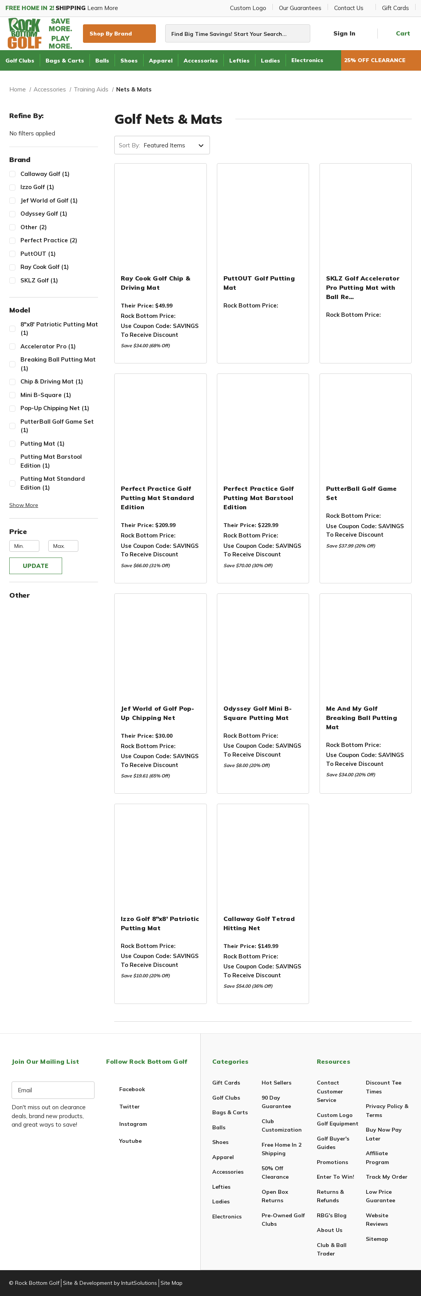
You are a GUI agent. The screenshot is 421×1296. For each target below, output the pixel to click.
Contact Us (351, 8)
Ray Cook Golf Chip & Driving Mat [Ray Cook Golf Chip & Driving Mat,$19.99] (155, 282)
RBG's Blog (332, 1215)
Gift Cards (395, 8)
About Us (329, 1230)
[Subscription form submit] (88, 1090)
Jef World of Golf (59, 200)
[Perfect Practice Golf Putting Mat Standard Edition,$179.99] (160, 427)
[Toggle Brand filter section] (53, 159)
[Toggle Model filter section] (53, 310)
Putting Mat (59, 443)
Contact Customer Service (330, 1091)
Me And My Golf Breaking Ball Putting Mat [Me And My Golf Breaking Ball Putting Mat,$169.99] (361, 718)
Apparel (160, 60)
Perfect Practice (59, 240)
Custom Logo (248, 8)
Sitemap (377, 1238)
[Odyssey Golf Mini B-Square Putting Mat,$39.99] (263, 647)
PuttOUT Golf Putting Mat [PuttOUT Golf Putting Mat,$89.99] (259, 282)
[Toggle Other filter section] (53, 595)
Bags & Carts (65, 60)
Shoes (129, 60)
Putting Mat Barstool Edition (59, 461)
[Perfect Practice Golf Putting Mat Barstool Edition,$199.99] (263, 427)
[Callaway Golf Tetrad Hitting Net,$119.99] (263, 857)
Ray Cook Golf (59, 267)
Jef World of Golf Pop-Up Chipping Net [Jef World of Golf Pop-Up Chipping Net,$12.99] (157, 713)
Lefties (239, 60)
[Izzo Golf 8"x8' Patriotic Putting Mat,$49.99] (160, 857)
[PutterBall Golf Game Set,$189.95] (366, 427)
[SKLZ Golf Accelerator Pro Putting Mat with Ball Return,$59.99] (366, 217)
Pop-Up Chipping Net (59, 408)
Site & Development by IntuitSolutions (110, 1282)
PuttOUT (59, 254)
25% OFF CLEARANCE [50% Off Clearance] (381, 60)
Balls (102, 60)
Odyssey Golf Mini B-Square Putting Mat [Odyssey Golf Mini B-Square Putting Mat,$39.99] (257, 713)
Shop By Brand (119, 33)
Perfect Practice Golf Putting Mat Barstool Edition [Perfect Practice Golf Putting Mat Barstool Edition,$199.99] (258, 498)
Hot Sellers (276, 1082)
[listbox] (176, 145)
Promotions (332, 1162)
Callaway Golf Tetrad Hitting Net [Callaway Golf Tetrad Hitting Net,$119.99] (259, 923)
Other (59, 227)
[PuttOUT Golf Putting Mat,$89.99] (263, 217)
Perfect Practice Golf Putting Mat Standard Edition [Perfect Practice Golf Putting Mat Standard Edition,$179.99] (157, 498)
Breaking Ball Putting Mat (59, 364)
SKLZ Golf (59, 280)
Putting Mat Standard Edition (59, 483)
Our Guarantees (300, 8)
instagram (133, 1123)
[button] (53, 505)
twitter (129, 1106)
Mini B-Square (59, 395)
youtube (130, 1140)
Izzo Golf (59, 187)
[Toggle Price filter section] (53, 531)
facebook (132, 1089)
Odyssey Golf (59, 214)
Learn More (64, 8)
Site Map (172, 1282)
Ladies (270, 60)
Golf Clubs (19, 60)
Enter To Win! (335, 1176)
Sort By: (129, 145)
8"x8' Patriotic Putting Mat (59, 329)
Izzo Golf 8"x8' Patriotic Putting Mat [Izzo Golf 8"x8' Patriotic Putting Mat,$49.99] (160, 923)
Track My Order (386, 1176)
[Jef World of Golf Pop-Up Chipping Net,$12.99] (160, 647)
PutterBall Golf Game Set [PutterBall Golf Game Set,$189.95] (361, 493)
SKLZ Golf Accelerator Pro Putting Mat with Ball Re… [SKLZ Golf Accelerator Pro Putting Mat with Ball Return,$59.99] (362, 287)
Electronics (307, 60)
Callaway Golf (59, 174)
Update (35, 565)
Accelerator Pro (59, 346)
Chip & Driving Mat (59, 381)
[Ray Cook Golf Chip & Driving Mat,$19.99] (160, 217)
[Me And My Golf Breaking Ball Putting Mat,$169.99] (366, 647)
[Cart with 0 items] (397, 33)
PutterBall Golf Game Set (59, 426)
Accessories (201, 60)
